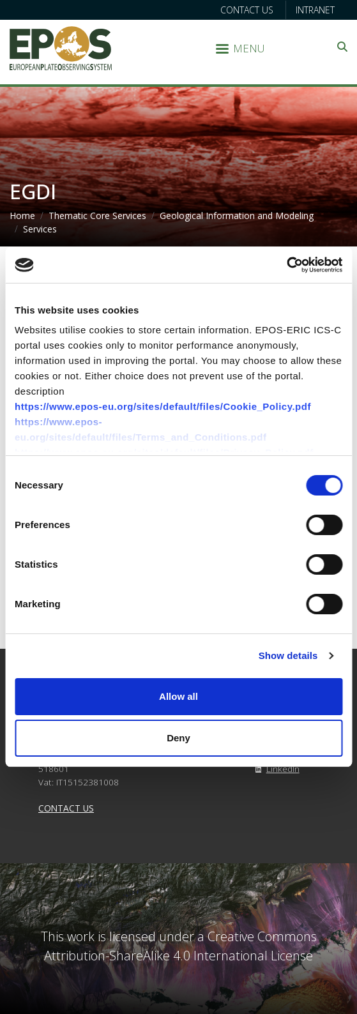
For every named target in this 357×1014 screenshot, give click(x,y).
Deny (178, 737)
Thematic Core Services (97, 215)
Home (22, 215)
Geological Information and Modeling (237, 215)
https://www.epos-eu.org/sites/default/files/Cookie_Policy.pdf (163, 406)
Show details (288, 655)
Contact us (246, 10)
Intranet (315, 10)
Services (40, 229)
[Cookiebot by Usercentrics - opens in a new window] (286, 265)
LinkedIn (275, 768)
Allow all (178, 696)
